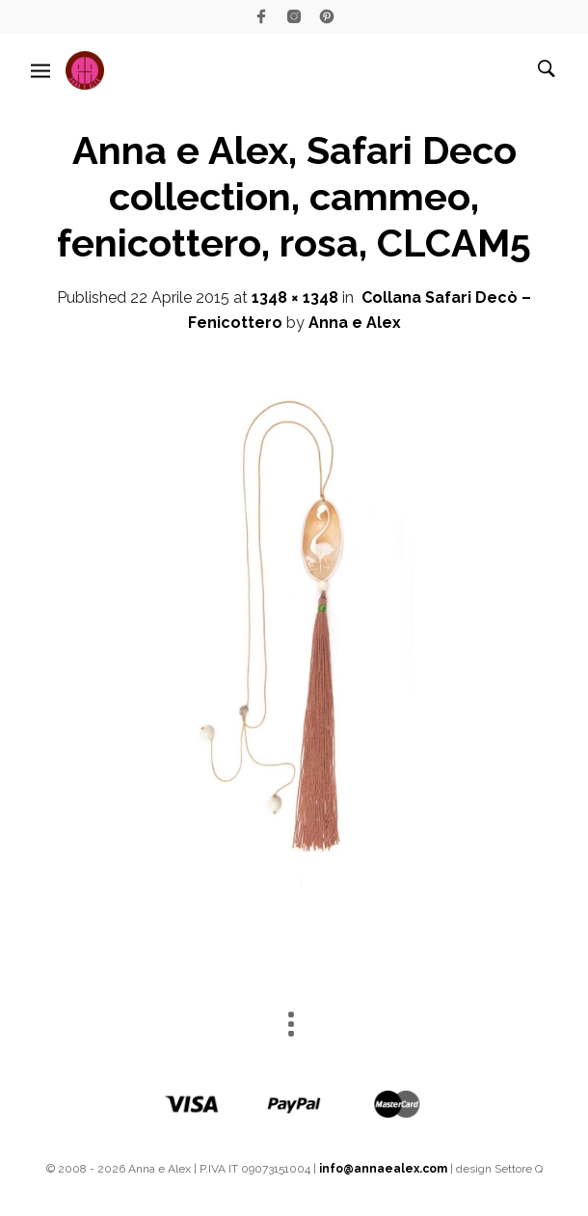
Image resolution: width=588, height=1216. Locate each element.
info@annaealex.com (383, 1168)
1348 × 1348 (295, 297)
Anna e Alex (354, 322)
